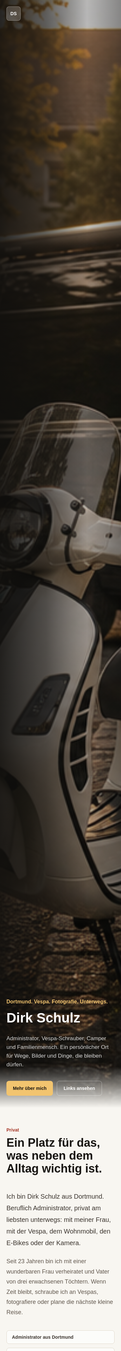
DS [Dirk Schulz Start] (13, 13)
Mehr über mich (29, 1088)
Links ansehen (79, 1088)
